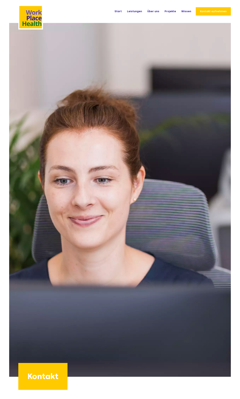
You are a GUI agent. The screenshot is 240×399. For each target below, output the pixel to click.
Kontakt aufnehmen (213, 11)
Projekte (170, 11)
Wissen (186, 11)
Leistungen (134, 11)
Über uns (153, 11)
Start (118, 11)
